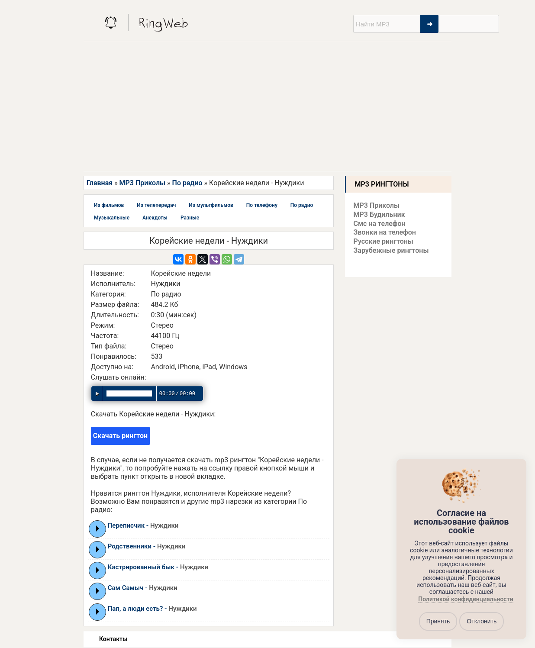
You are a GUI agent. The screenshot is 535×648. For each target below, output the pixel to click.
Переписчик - (143, 525)
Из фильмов (109, 205)
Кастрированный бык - (158, 567)
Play (97, 528)
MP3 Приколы (142, 183)
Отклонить (481, 621)
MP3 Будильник (379, 214)
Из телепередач (156, 205)
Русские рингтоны (383, 241)
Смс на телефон (380, 223)
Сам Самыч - (142, 588)
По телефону (261, 205)
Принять (438, 621)
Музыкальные (111, 218)
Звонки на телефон (385, 232)
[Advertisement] (267, 106)
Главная (100, 183)
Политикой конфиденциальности (465, 599)
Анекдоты (155, 218)
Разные (189, 218)
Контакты (113, 638)
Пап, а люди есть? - (152, 609)
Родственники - (147, 546)
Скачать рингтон (120, 436)
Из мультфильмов (211, 205)
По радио (187, 183)
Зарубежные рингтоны (391, 250)
